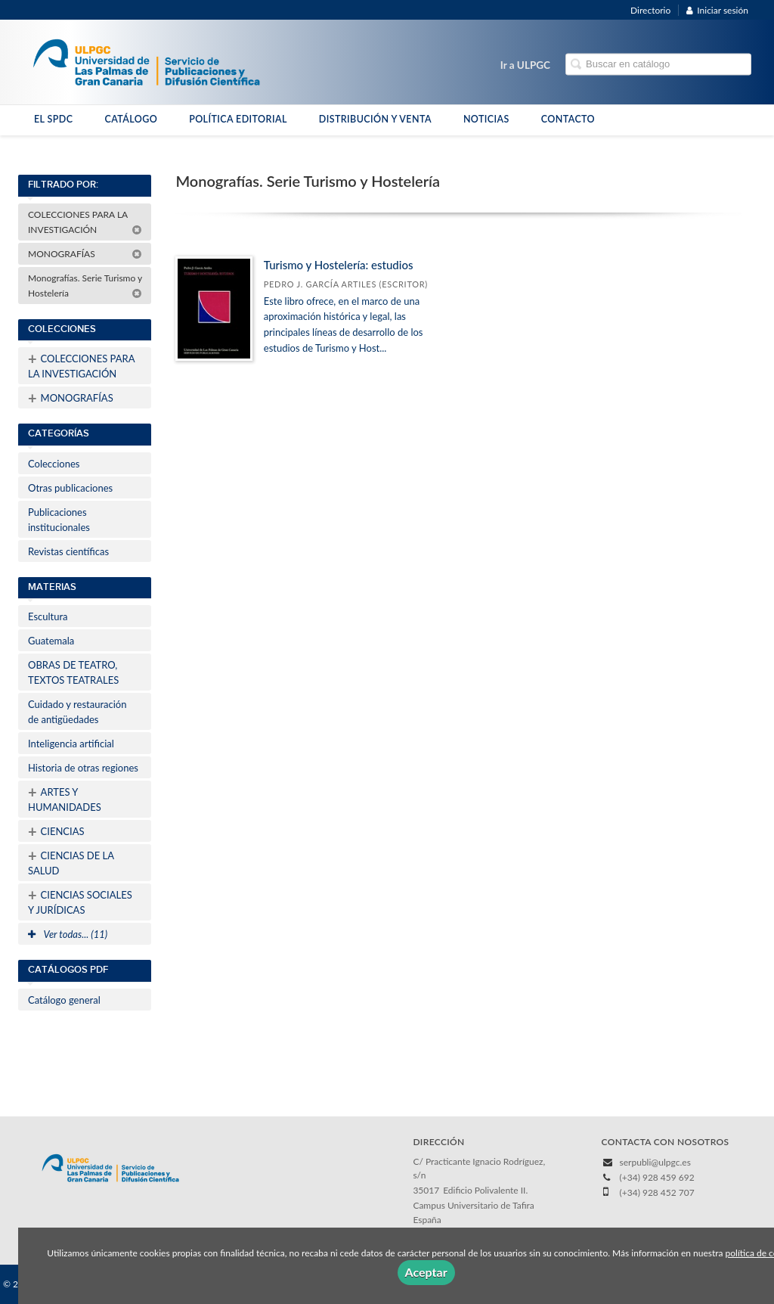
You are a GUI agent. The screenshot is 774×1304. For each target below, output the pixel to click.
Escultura (48, 616)
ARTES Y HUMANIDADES (64, 798)
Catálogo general (64, 1000)
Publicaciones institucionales (59, 519)
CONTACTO (568, 119)
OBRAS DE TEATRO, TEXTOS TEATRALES (73, 672)
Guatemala (51, 641)
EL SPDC (53, 119)
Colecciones (53, 464)
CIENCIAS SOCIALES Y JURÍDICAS (80, 901)
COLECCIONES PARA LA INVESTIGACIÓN (85, 222)
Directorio (650, 10)
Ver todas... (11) (67, 934)
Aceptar (426, 1272)
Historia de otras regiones (83, 768)
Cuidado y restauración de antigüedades (77, 711)
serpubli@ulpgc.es (655, 1162)
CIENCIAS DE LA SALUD (71, 861)
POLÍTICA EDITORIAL (238, 119)
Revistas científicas (68, 551)
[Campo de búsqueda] (658, 65)
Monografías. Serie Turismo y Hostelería (85, 285)
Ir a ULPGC (525, 65)
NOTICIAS (486, 119)
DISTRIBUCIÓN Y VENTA (375, 119)
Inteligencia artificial (71, 743)
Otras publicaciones (70, 488)
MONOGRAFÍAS (85, 253)
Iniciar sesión (717, 10)
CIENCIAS (56, 831)
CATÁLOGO (130, 119)
